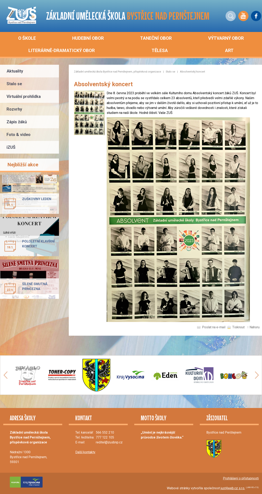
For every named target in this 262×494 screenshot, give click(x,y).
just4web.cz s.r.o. (233, 488)
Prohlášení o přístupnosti (241, 478)
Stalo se (170, 71)
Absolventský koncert (192, 71)
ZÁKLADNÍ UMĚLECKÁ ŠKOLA (127, 16)
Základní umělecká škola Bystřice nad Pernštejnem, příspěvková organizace (117, 71)
